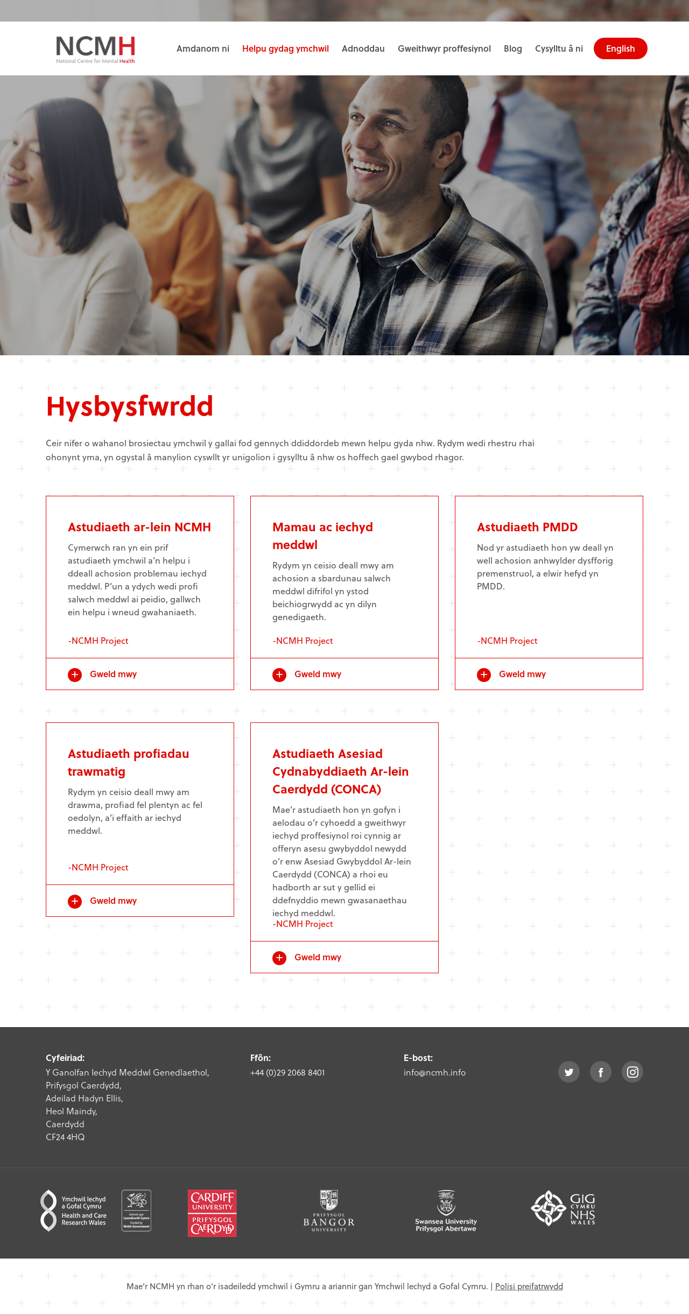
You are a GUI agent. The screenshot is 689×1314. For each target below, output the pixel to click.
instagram (632, 1072)
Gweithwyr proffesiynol (444, 48)
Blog (513, 48)
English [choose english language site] (620, 48)
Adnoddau (363, 48)
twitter (569, 1072)
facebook (600, 1072)
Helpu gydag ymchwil (285, 48)
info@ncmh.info (435, 1072)
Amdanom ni (203, 48)
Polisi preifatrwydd (529, 1286)
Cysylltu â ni (559, 48)
